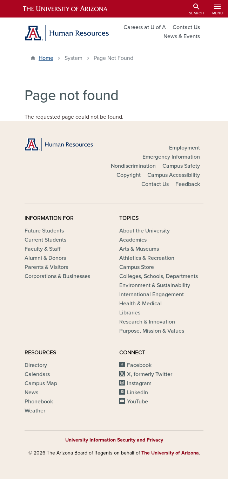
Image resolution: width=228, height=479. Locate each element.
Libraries (129, 312)
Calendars (37, 374)
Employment (184, 147)
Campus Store (136, 267)
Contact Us (186, 27)
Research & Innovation (147, 321)
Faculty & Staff (42, 248)
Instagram (139, 383)
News (31, 392)
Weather (35, 410)
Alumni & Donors (45, 258)
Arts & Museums (139, 248)
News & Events (181, 36)
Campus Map (41, 383)
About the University (144, 230)
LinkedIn (137, 392)
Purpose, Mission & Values (151, 330)
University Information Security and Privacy (114, 440)
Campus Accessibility (173, 175)
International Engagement (151, 294)
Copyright (128, 175)
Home (46, 58)
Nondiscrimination (133, 165)
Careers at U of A (144, 27)
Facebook (139, 365)
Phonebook (39, 401)
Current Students (45, 239)
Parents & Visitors (46, 267)
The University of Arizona (170, 453)
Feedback (187, 184)
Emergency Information (171, 156)
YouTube (137, 401)
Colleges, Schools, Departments (158, 276)
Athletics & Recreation (146, 258)
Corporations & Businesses (57, 276)
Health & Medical (140, 303)
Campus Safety (181, 165)
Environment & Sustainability (154, 285)
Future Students (44, 230)
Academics (133, 239)
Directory (36, 365)
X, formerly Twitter (149, 374)
